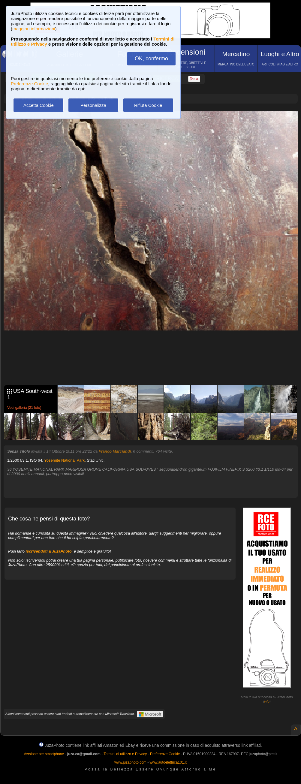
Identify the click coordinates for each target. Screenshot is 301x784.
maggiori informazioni (33, 28)
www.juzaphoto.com (130, 762)
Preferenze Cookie (29, 83)
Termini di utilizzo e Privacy (125, 754)
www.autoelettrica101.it (167, 762)
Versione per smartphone (44, 754)
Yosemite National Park (64, 460)
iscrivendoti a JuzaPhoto (49, 551)
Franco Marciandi (115, 451)
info (266, 701)
